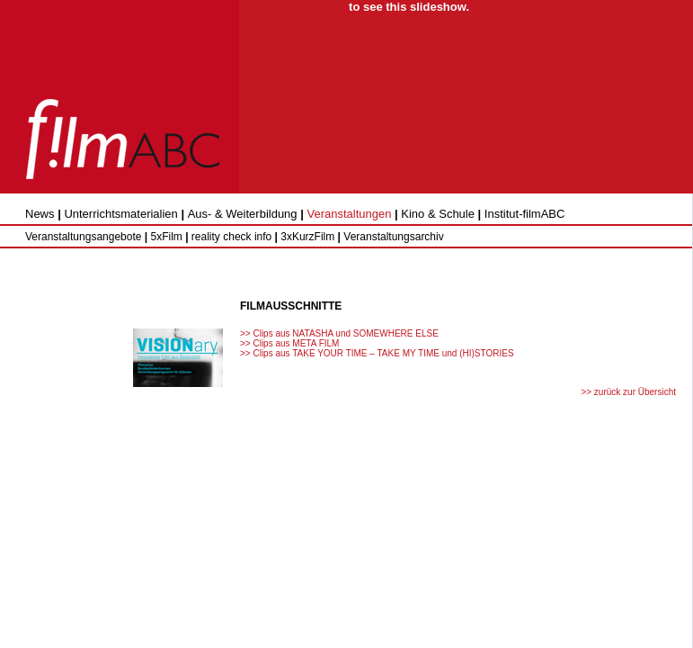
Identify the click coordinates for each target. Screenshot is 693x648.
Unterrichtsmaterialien (120, 213)
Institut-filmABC (524, 213)
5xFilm (166, 236)
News (40, 213)
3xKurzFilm (307, 236)
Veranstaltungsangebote (83, 236)
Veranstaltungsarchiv (393, 236)
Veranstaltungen (349, 213)
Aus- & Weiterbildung (243, 213)
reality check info (231, 236)
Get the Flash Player (292, 7)
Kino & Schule (438, 213)
